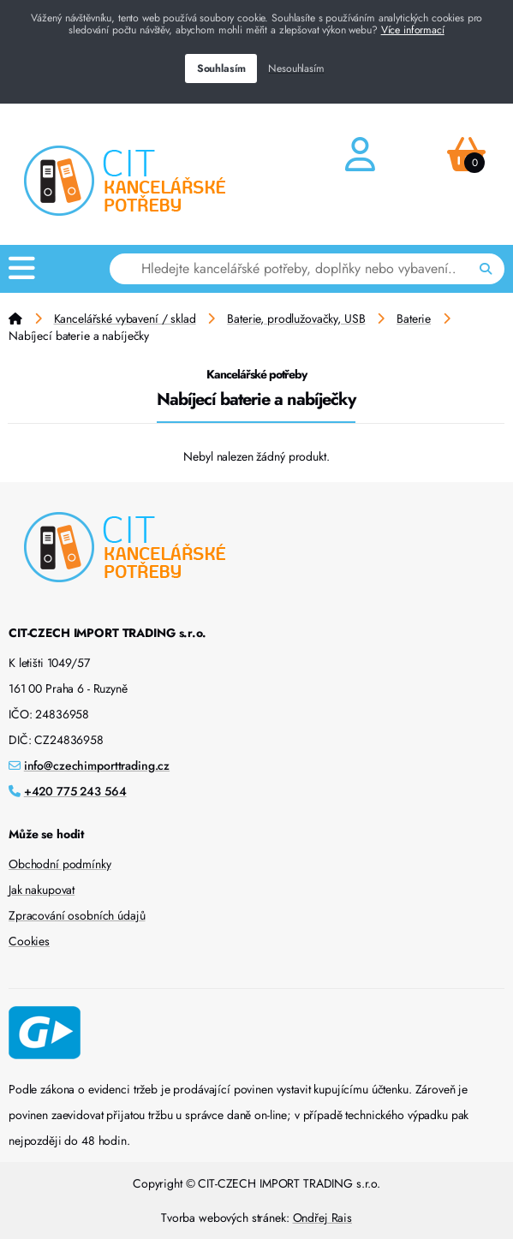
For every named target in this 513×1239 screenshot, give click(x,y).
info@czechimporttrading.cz (97, 765)
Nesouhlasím (296, 68)
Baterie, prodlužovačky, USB (296, 318)
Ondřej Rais (322, 1217)
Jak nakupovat (42, 889)
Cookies (29, 941)
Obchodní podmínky (60, 864)
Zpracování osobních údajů (77, 915)
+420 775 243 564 (75, 791)
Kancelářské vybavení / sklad (125, 318)
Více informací (412, 30)
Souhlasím (221, 68)
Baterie (414, 318)
